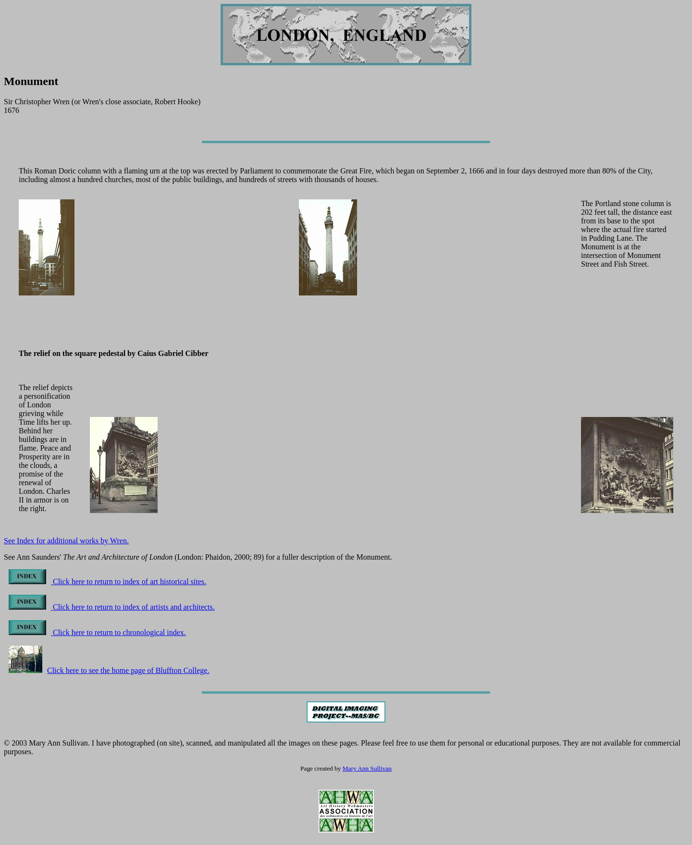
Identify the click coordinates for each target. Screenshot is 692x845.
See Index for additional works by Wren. (66, 541)
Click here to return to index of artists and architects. (112, 607)
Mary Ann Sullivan (367, 768)
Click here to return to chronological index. (97, 632)
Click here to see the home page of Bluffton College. (109, 670)
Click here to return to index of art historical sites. (107, 581)
